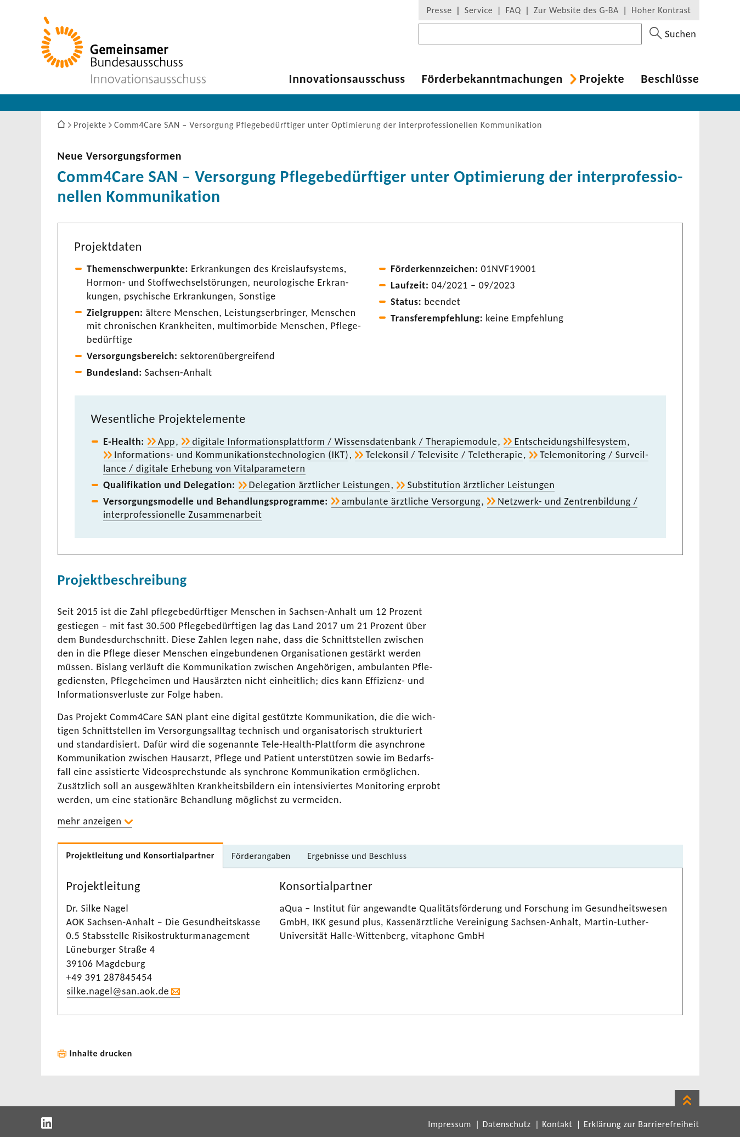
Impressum (449, 1124)
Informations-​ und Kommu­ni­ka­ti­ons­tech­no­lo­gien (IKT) (231, 455)
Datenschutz (507, 1124)
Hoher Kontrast (661, 10)
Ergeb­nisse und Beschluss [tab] (357, 856)
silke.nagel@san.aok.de (118, 991)
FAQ (513, 10)
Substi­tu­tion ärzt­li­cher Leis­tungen (481, 485)
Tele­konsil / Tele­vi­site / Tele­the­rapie (444, 455)
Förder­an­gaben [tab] (261, 856)
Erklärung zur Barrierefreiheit (641, 1124)
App (167, 441)
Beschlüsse (670, 79)
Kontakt (557, 1124)
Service (479, 10)
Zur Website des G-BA (578, 10)
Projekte (601, 79)
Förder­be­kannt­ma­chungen (492, 79)
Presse (439, 10)
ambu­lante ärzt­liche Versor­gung (411, 501)
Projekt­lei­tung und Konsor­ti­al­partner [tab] (140, 855)
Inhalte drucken (101, 1053)
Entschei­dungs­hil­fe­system (570, 441)
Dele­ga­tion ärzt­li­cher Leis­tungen (320, 485)
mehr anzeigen (90, 821)
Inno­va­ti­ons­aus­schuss (347, 79)
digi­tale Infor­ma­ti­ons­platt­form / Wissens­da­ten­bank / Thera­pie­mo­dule (344, 441)
